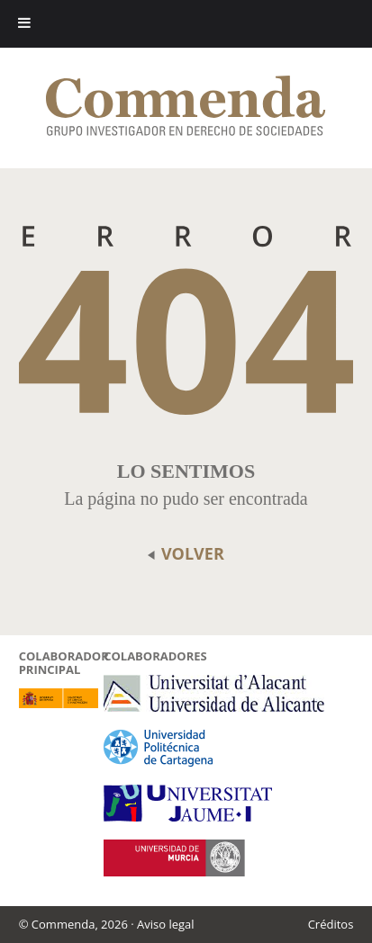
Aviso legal (166, 924)
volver (186, 553)
